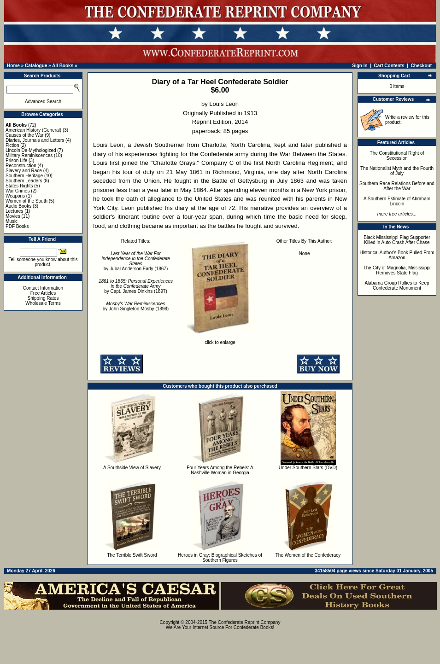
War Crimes (17, 190)
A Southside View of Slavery (132, 467)
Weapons (15, 195)
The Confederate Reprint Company (245, 622)
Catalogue (36, 65)
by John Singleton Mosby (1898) (136, 306)
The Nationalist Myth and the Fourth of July (397, 171)
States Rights (19, 185)
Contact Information (43, 288)
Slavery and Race (24, 170)
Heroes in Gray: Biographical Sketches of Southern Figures (220, 558)
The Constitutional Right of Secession (397, 156)
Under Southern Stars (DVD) (308, 467)
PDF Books (17, 226)
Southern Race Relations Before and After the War (396, 186)
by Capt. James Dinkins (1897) (136, 286)
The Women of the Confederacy (308, 555)
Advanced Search (43, 101)
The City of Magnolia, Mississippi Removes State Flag (397, 270)
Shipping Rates (43, 298)
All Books (62, 65)
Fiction (12, 145)
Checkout (421, 65)
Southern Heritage (24, 175)
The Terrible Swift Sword (132, 555)
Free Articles (43, 293)
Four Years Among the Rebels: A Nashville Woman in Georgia (220, 470)
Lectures (14, 211)
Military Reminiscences (29, 155)
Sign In (359, 65)
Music (12, 221)
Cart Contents (389, 65)
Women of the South (26, 201)
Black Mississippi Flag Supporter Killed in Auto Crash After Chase (397, 240)
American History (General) (33, 130)
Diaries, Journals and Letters (35, 140)
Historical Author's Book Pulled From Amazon (397, 255)
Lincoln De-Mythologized (31, 150)
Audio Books (18, 206)
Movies (13, 216)
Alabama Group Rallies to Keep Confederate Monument (396, 285)
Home (13, 65)
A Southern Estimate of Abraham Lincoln (397, 201)
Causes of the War (24, 135)
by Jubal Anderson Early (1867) (135, 261)
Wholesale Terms (43, 303)
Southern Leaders (24, 180)
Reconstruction (21, 165)
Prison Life (16, 160)
